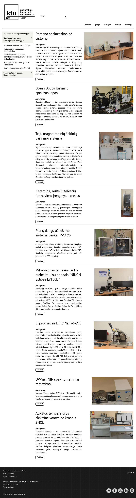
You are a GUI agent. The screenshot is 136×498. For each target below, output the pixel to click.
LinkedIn (126, 489)
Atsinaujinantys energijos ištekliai (17, 68)
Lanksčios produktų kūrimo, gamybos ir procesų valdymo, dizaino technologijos (18, 57)
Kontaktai (131, 472)
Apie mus (88, 25)
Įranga (97, 25)
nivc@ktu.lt (10, 487)
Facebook (114, 489)
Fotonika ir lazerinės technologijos (17, 46)
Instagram (132, 489)
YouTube (120, 489)
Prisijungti (128, 25)
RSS (109, 489)
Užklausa (118, 25)
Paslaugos (107, 25)
